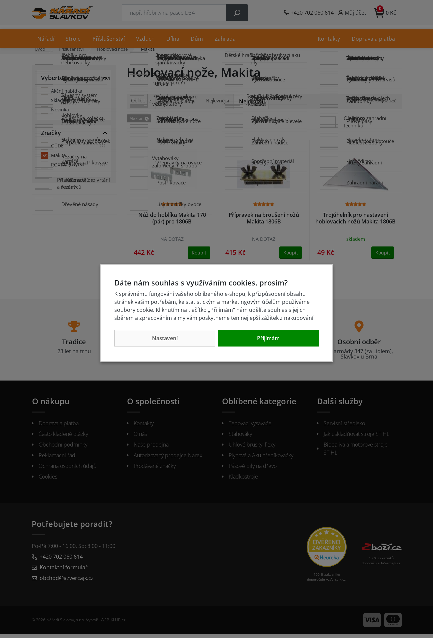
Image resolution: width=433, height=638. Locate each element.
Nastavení (165, 338)
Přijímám (268, 338)
